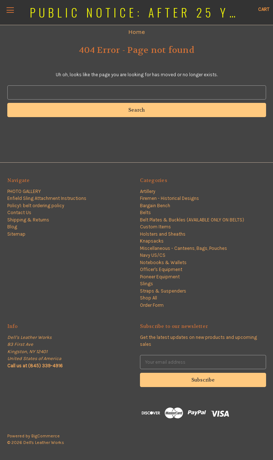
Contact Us (19, 212)
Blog (12, 226)
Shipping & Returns (28, 220)
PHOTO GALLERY (24, 191)
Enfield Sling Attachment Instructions (46, 198)
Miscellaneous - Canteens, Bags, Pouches (183, 248)
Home (136, 31)
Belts (145, 212)
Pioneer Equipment (160, 276)
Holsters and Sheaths (163, 234)
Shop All (148, 298)
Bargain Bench (155, 205)
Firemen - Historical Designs (169, 198)
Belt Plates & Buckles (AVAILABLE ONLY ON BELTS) (192, 220)
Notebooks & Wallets (163, 262)
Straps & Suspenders (163, 291)
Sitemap (16, 234)
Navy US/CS (152, 255)
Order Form (152, 305)
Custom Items (155, 226)
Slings (146, 283)
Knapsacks (152, 241)
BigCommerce (45, 435)
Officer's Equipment (161, 269)
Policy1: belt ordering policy (35, 205)
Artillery (147, 191)
